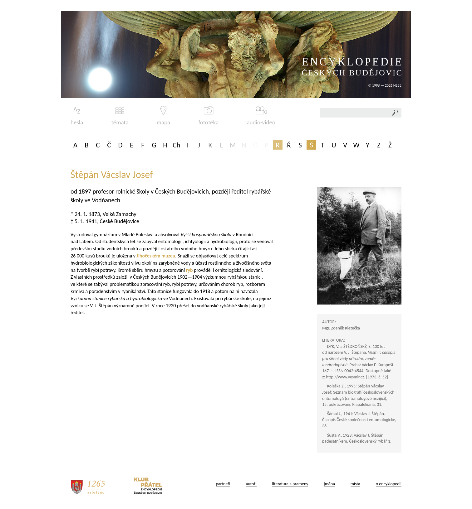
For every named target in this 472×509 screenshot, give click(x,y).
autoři (251, 484)
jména (329, 484)
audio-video (261, 116)
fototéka (209, 116)
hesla (77, 116)
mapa (163, 116)
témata (120, 116)
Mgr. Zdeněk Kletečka (341, 328)
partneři (223, 484)
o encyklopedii (388, 484)
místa (355, 484)
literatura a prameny (290, 484)
